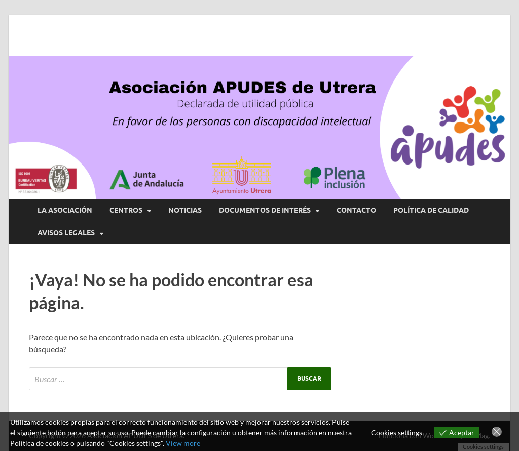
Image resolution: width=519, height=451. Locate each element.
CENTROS (125, 210)
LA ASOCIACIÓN (65, 210)
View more (183, 443)
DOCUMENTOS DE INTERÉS (265, 210)
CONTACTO (356, 210)
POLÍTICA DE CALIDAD (431, 210)
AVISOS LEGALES (66, 233)
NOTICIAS (185, 210)
